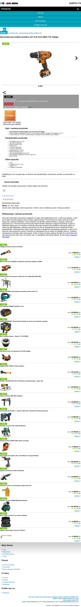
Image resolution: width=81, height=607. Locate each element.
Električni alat (14, 33)
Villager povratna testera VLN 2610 (11, 246)
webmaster (76, 605)
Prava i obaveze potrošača (11, 569)
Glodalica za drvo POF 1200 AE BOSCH (13, 426)
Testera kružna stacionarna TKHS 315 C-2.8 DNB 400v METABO (20, 276)
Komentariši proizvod (8, 196)
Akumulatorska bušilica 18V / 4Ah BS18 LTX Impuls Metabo (19, 455)
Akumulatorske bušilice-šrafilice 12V (31, 33)
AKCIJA (40, 13)
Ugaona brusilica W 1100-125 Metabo (12, 470)
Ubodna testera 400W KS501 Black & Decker (14, 440)
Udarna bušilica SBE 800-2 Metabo (11, 396)
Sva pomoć (6, 567)
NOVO (40, 17)
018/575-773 (75, 3)
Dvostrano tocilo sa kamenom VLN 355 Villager (15, 351)
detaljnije (76, 257)
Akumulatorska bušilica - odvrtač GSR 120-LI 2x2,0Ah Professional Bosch (24, 411)
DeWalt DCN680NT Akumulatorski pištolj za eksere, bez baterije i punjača (24, 321)
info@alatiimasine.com (34, 601)
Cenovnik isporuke (9, 582)
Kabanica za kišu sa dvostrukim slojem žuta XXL (16, 485)
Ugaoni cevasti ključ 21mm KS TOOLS (12, 530)
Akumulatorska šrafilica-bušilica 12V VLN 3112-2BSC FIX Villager (29, 37)
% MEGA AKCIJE (40, 25)
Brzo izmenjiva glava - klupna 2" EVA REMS (14, 336)
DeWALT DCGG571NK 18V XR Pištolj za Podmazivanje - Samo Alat (21, 381)
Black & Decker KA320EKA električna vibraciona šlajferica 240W (21, 261)
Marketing (6, 584)
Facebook (6, 593)
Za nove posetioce (9, 565)
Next (76, 58)
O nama (5, 577)
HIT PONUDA (40, 21)
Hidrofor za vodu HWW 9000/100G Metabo (13, 500)
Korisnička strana (8, 554)
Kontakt (5, 580)
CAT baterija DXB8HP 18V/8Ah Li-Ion (12, 306)
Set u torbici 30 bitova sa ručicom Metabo (13, 515)
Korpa (5, 556)
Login (4, 549)
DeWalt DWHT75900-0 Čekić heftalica (12, 366)
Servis (30, 107)
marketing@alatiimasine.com (68, 601)
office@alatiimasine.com (50, 601)
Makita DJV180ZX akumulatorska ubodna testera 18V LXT (18, 291)
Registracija (6, 552)
